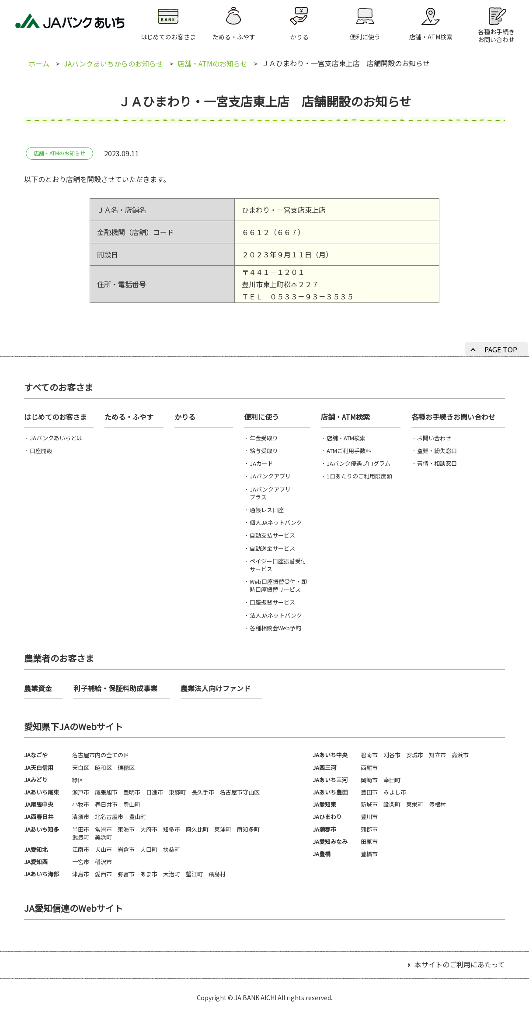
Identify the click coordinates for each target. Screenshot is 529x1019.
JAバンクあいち (70, 24)
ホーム (38, 63)
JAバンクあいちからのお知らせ (113, 63)
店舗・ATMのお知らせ (212, 63)
